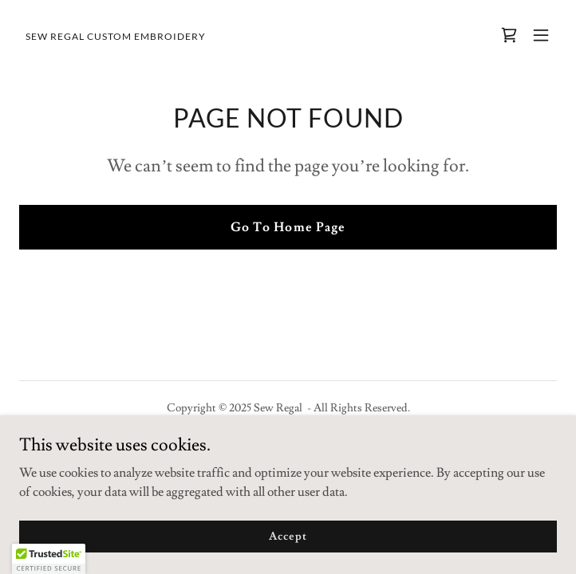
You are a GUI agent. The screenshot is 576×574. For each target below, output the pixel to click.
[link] (116, 36)
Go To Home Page (288, 227)
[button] (541, 35)
